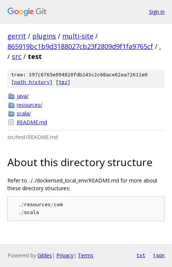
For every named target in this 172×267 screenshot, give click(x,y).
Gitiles (44, 255)
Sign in (157, 11)
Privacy (64, 255)
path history (32, 82)
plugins (44, 36)
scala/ (24, 113)
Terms (85, 255)
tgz (63, 82)
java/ (23, 95)
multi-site (77, 36)
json (159, 255)
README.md (32, 122)
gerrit (16, 36)
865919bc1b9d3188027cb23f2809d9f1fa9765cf (80, 46)
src (17, 56)
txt (140, 255)
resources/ (29, 104)
